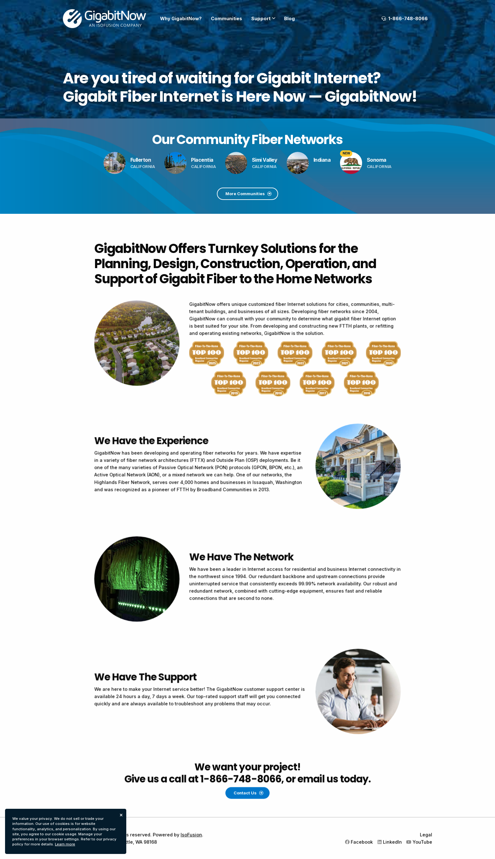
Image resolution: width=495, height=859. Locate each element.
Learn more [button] (65, 844)
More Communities (248, 193)
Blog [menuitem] (289, 18)
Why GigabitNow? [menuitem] (181, 18)
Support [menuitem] (261, 18)
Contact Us (248, 823)
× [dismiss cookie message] (121, 814)
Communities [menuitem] (226, 18)
